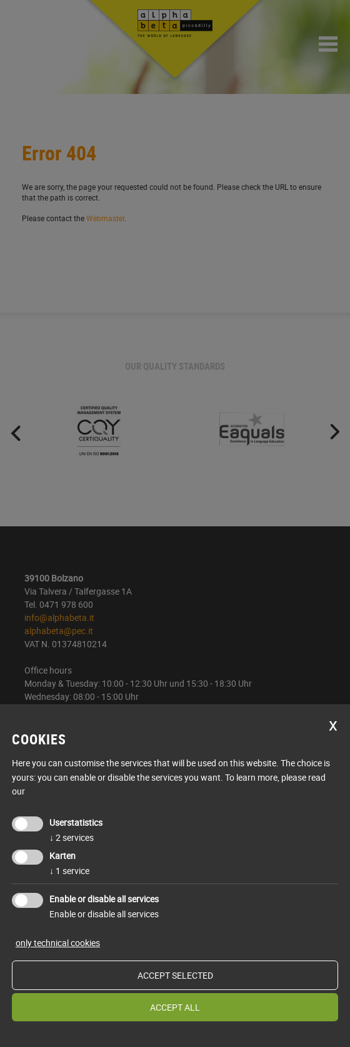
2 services (71, 837)
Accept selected (175, 975)
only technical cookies (58, 943)
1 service (69, 871)
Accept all (175, 1007)
